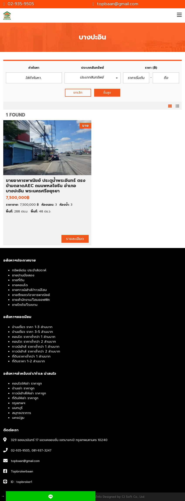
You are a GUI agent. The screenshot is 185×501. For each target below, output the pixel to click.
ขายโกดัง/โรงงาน (24, 304)
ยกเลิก (77, 92)
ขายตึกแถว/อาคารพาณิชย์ (31, 294)
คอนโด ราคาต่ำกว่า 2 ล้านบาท (34, 341)
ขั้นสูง (107, 92)
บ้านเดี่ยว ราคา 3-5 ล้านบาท (32, 331)
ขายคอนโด (20, 285)
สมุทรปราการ (21, 412)
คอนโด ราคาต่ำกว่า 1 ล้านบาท (33, 336)
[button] (92, 78)
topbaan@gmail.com (115, 4)
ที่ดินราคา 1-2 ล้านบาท (28, 361)
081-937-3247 (41, 450)
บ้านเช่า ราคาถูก (23, 388)
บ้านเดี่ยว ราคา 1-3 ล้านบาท (32, 327)
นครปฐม (18, 417)
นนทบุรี (17, 407)
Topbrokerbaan (22, 471)
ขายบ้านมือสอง (23, 275)
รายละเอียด (75, 238)
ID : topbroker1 (21, 482)
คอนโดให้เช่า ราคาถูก (27, 383)
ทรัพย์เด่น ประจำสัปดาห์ (29, 270)
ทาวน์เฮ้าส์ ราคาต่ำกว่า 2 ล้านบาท (36, 351)
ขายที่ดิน (18, 280)
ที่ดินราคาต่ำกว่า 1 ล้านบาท (31, 356)
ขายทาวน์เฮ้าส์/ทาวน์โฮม (29, 289)
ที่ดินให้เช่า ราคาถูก (25, 398)
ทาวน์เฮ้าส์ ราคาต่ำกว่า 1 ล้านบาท (35, 346)
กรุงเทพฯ (18, 403)
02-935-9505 (18, 4)
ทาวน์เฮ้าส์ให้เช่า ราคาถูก (29, 393)
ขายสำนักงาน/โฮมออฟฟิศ (31, 299)
